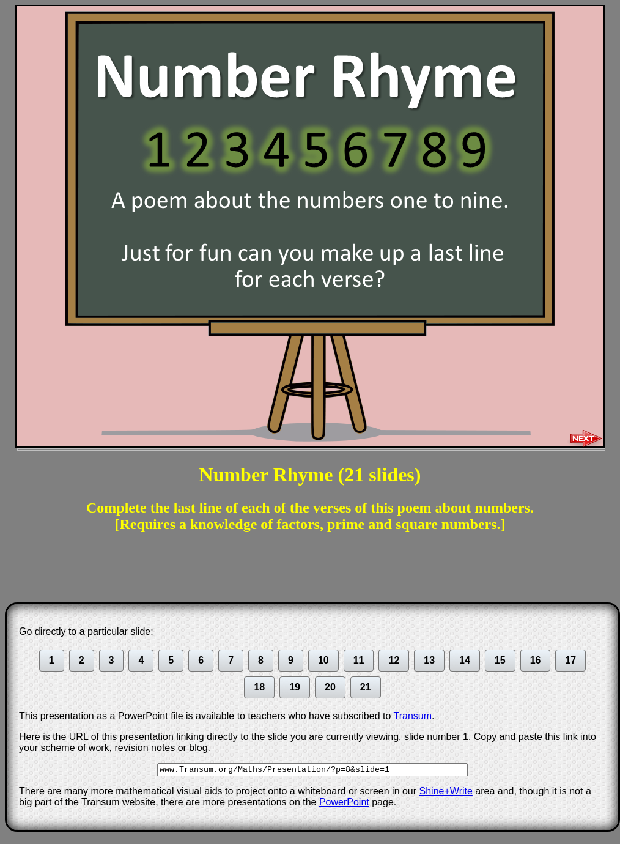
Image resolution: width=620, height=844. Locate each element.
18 (259, 687)
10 (323, 660)
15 (500, 660)
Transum (413, 716)
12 (393, 660)
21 (365, 687)
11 (358, 660)
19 (294, 687)
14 (464, 660)
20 (330, 687)
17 (570, 660)
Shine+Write (446, 791)
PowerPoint (344, 802)
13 (429, 660)
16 (535, 660)
